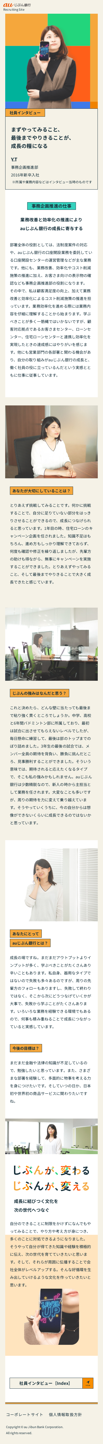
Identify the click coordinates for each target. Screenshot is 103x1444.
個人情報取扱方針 (65, 1414)
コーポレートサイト (24, 1414)
